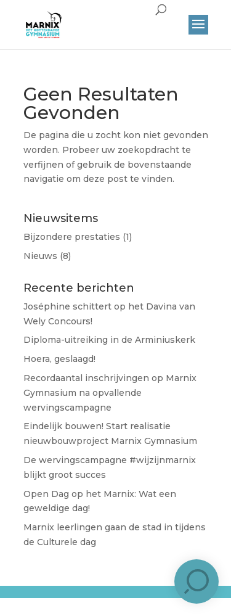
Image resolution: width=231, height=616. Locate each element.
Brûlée (139, 601)
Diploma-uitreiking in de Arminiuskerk (109, 339)
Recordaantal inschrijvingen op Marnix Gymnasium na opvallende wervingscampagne (110, 392)
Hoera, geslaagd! (59, 358)
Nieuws (40, 255)
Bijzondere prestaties (71, 236)
